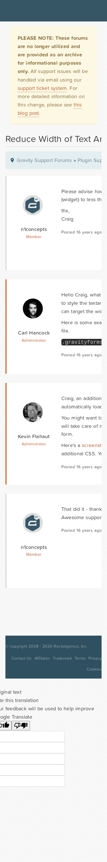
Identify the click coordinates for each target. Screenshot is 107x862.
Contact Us (21, 658)
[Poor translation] (21, 725)
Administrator (34, 340)
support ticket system (42, 88)
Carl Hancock (34, 333)
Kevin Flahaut (34, 436)
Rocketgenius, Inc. (70, 646)
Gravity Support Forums (44, 160)
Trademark (62, 658)
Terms (80, 658)
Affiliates (42, 658)
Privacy (95, 658)
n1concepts (34, 229)
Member (33, 237)
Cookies (94, 669)
